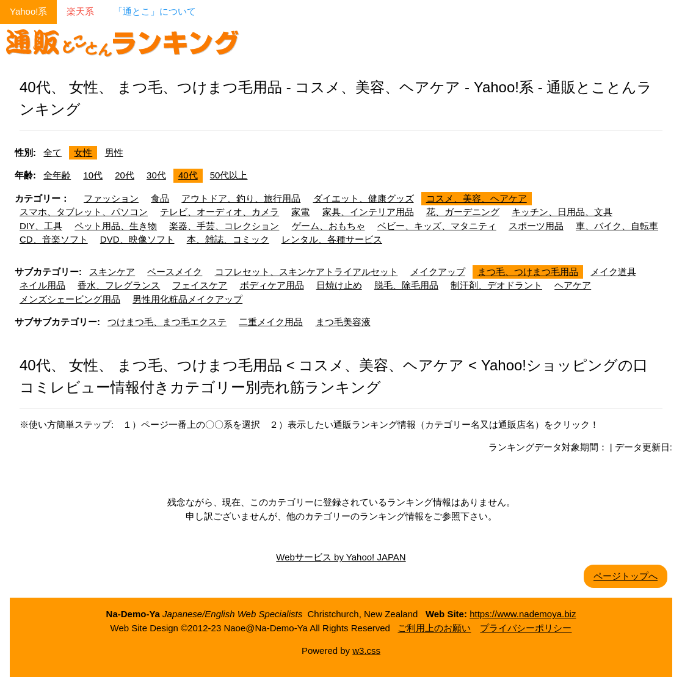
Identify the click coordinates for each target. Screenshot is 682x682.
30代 (156, 175)
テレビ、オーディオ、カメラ (219, 212)
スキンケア (112, 271)
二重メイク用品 (271, 322)
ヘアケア (572, 285)
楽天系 (80, 11)
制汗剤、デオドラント (496, 285)
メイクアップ (437, 271)
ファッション (111, 198)
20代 (124, 175)
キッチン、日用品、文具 (562, 212)
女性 (83, 152)
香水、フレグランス (119, 285)
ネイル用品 (42, 285)
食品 (160, 198)
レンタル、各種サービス (331, 239)
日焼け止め (339, 285)
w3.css (366, 650)
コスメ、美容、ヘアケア (476, 198)
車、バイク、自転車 (617, 226)
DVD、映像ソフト (137, 239)
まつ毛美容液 (343, 322)
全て (52, 152)
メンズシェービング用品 (70, 299)
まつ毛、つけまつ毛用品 (527, 271)
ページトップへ (625, 576)
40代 (188, 175)
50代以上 (229, 175)
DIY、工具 (41, 226)
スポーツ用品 (536, 226)
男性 (114, 152)
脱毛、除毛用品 (406, 285)
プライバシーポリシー (525, 628)
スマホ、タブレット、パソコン (84, 212)
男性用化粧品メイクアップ (187, 299)
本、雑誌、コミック (228, 239)
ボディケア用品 (272, 285)
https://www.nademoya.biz (523, 614)
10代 (93, 175)
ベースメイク (174, 271)
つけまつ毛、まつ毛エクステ (167, 322)
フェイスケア (199, 285)
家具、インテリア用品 (368, 212)
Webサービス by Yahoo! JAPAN (340, 557)
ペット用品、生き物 (115, 226)
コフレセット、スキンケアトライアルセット (306, 271)
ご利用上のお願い (434, 628)
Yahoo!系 (28, 11)
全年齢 (57, 175)
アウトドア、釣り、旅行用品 (240, 198)
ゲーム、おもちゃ (328, 226)
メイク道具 (613, 271)
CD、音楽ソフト (54, 239)
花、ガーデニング (462, 212)
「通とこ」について (155, 11)
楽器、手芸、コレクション (224, 226)
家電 (300, 212)
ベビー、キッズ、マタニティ (436, 226)
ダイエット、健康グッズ (363, 198)
